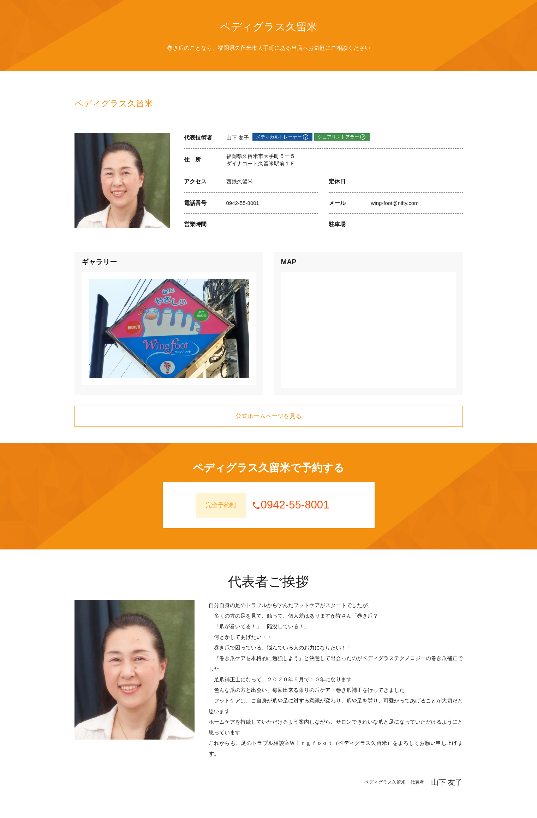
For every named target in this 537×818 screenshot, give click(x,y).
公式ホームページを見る (268, 416)
